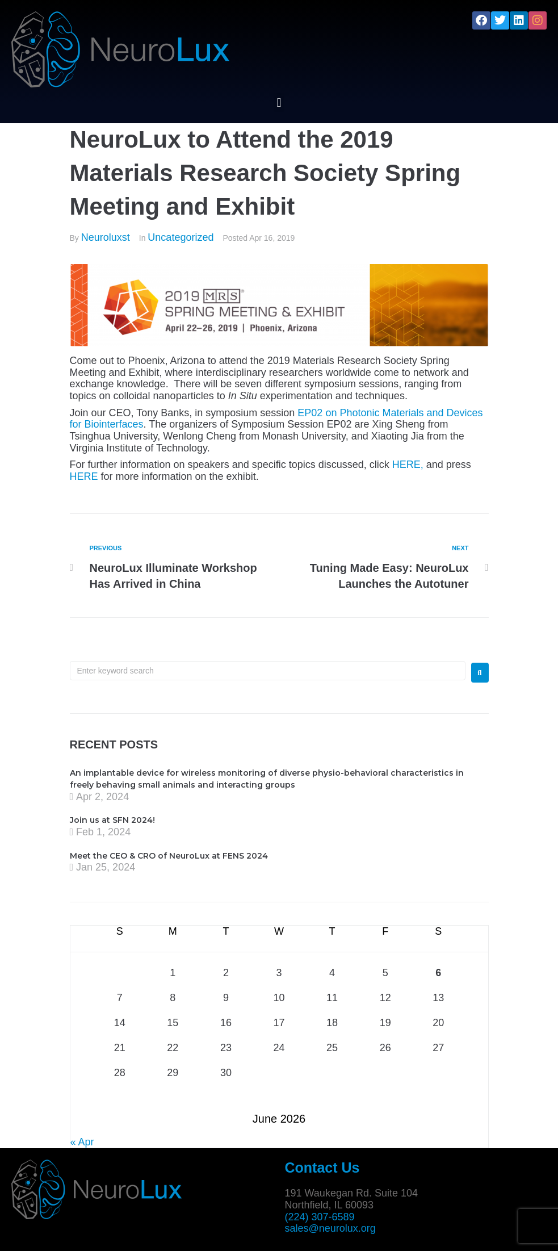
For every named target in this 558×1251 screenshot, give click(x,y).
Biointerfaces (114, 424)
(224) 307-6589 (320, 1217)
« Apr (82, 1142)
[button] (279, 102)
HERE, (407, 464)
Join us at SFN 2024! (112, 820)
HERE (84, 476)
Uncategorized (180, 237)
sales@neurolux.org (330, 1228)
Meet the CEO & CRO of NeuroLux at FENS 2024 (169, 856)
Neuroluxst (105, 237)
